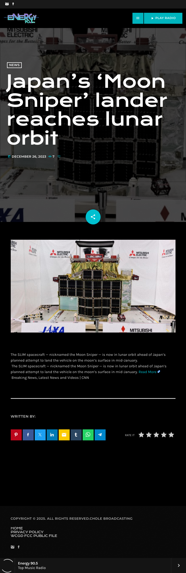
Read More (148, 372)
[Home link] (21, 18)
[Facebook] (13, 4)
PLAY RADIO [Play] (163, 18)
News (14, 65)
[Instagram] (7, 4)
